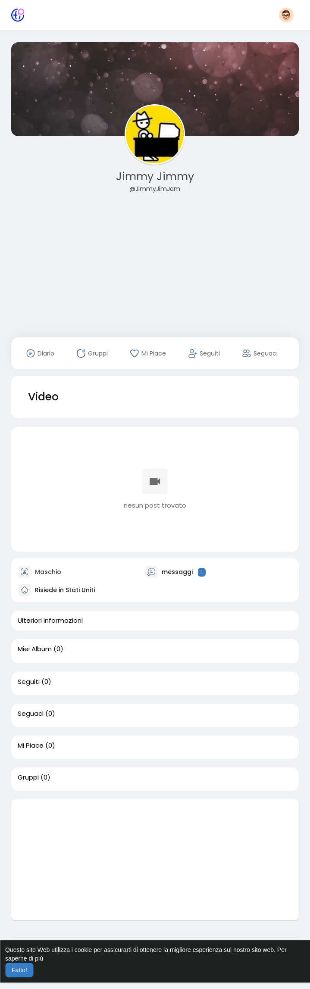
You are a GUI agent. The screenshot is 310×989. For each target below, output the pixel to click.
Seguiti (29, 681)
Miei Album (35, 649)
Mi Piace (31, 745)
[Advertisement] (155, 270)
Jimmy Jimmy (155, 176)
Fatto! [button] (19, 970)
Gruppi (28, 777)
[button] (286, 15)
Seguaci (31, 713)
